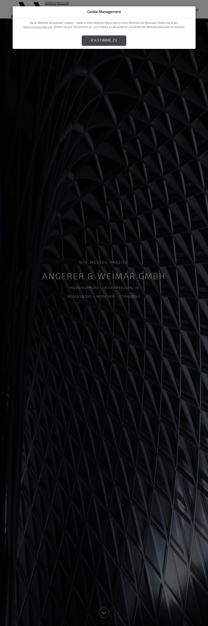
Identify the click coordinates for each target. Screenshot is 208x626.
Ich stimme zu (104, 40)
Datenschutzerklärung (37, 27)
